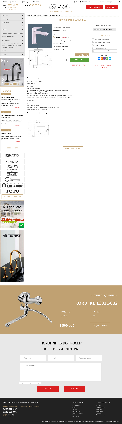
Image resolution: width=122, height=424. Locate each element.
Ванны (4, 51)
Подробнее (100, 325)
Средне (97, 29)
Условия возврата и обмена (103, 51)
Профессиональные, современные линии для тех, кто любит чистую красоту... (12, 119)
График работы (99, 45)
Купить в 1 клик (79, 65)
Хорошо (99, 29)
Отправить (48, 389)
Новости (98, 406)
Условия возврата (101, 415)
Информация (24, 2)
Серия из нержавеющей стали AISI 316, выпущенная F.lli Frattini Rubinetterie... (12, 137)
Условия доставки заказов (103, 42)
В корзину (79, 60)
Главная (29, 15)
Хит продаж (111, 7)
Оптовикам (99, 411)
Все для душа (6, 19)
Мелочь (4, 54)
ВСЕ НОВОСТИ (12, 148)
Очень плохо (94, 29)
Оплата (74, 407)
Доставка (75, 409)
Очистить (74, 389)
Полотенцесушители (8, 36)
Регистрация (86, 2)
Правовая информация (112, 421)
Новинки (75, 415)
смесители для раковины (51, 15)
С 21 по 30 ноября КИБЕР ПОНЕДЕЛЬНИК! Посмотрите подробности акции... (12, 101)
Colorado (62, 30)
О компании (76, 406)
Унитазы (4, 29)
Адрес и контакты (100, 48)
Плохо (96, 29)
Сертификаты (100, 407)
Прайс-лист (99, 409)
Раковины (5, 26)
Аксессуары (5, 22)
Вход (77, 2)
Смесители (5, 15)
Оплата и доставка (9, 2)
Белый (58, 37)
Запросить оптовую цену (104, 67)
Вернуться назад (72, 149)
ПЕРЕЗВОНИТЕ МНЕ (104, 35)
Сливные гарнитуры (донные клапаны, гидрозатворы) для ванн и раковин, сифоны (12, 45)
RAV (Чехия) (66, 27)
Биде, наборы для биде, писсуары (12, 33)
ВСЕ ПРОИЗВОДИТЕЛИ (12, 197)
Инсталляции (6, 40)
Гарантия (99, 413)
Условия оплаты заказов (102, 39)
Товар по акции (94, 7)
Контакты (36, 2)
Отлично (100, 29)
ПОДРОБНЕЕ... (18, 107)
